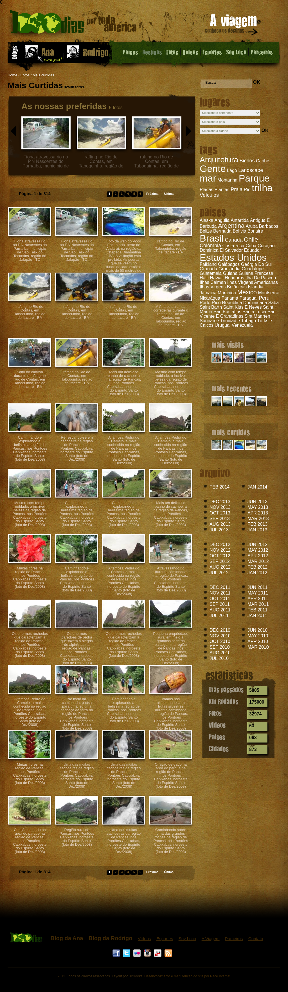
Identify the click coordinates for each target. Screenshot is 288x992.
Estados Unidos (233, 257)
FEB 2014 (220, 487)
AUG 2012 (220, 567)
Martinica (227, 292)
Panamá (229, 298)
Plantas (221, 189)
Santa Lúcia (254, 311)
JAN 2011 (257, 615)
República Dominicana (244, 302)
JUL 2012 (219, 572)
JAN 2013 (257, 529)
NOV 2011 (220, 593)
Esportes (212, 52)
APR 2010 (258, 641)
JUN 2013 (257, 501)
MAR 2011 (258, 604)
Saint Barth (211, 307)
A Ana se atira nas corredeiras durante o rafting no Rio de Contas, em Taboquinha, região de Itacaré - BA (170, 315)
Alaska (206, 220)
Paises (130, 52)
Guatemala (211, 273)
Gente (213, 168)
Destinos (152, 52)
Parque (254, 178)
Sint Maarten (257, 316)
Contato (255, 938)
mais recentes (232, 388)
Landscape (250, 170)
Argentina (231, 225)
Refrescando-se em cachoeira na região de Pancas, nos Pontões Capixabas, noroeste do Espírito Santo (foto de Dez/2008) (76, 448)
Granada (208, 268)
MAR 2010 (258, 647)
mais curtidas (231, 431)
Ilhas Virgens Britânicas (223, 286)
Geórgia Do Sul (256, 264)
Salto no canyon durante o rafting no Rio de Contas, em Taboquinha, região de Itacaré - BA (30, 379)
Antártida (240, 220)
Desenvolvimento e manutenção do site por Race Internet (187, 976)
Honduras (234, 277)
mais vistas (228, 344)
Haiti (204, 277)
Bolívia (239, 231)
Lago (232, 170)
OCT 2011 (220, 598)
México (247, 292)
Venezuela (242, 325)
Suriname (209, 320)
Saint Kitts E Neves (242, 307)
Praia (236, 189)
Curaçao (266, 245)
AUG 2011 (220, 609)
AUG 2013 (220, 524)
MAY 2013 (258, 507)
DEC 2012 (220, 544)
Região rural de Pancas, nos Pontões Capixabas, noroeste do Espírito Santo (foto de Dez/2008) (77, 837)
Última (169, 193)
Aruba (252, 226)
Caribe (262, 160)
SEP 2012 (220, 561)
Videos (190, 52)
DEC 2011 (220, 587)
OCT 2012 (220, 555)
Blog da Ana (66, 938)
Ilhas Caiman (213, 282)
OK (256, 82)
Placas (206, 189)
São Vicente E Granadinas (238, 314)
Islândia (255, 286)
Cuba (251, 245)
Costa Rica (233, 245)
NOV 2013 (220, 507)
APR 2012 (258, 555)
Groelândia (229, 268)
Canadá (233, 240)
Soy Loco (236, 52)
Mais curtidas (43, 75)
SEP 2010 (220, 647)
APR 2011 (258, 598)
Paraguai (248, 298)
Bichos (247, 161)
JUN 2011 (257, 587)
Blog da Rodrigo (110, 938)
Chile (251, 239)
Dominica (209, 250)
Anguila (221, 220)
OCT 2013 (220, 513)
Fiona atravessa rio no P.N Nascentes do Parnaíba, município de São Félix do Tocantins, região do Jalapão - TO (30, 250)
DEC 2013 (220, 501)
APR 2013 (258, 513)
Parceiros (262, 52)
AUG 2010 (220, 652)
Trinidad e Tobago (238, 320)
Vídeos (144, 938)
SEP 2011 (220, 604)
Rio (247, 189)
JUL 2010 (219, 658)
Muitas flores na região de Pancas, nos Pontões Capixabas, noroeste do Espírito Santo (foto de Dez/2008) (29, 577)
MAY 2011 (258, 593)
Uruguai (222, 325)
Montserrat (269, 292)
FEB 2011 (257, 609)
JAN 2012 (257, 572)
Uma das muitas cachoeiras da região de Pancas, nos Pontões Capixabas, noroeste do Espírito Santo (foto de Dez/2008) (77, 775)
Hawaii (216, 277)
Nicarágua (210, 298)
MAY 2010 (258, 635)
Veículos (209, 195)
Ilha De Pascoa (261, 277)
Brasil (212, 238)
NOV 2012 (220, 550)
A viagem (231, 25)
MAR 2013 (258, 518)
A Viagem (211, 938)
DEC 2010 (220, 630)
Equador (252, 250)
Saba (273, 302)
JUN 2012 (257, 544)
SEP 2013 (220, 518)
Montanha (227, 180)
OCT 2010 (220, 641)
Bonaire (255, 231)
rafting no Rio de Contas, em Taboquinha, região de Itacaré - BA (170, 246)
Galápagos (229, 264)
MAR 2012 (258, 561)
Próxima (152, 193)
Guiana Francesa (256, 273)
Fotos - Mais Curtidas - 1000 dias (73, 23)
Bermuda (222, 231)
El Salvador (231, 250)
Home (12, 75)
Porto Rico (210, 302)
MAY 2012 (258, 550)
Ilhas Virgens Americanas (252, 282)
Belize (206, 231)
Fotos (172, 52)
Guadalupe (253, 268)
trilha (262, 187)
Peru (264, 298)
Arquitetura (219, 159)
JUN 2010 (257, 630)
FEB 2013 (257, 524)
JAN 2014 (257, 487)
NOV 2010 (220, 635)
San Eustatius (227, 311)
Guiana (230, 273)
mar (208, 178)
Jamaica (208, 292)
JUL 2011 (219, 615)
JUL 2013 (219, 529)
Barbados (268, 226)
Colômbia (210, 245)
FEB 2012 (257, 567)
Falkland (208, 264)
